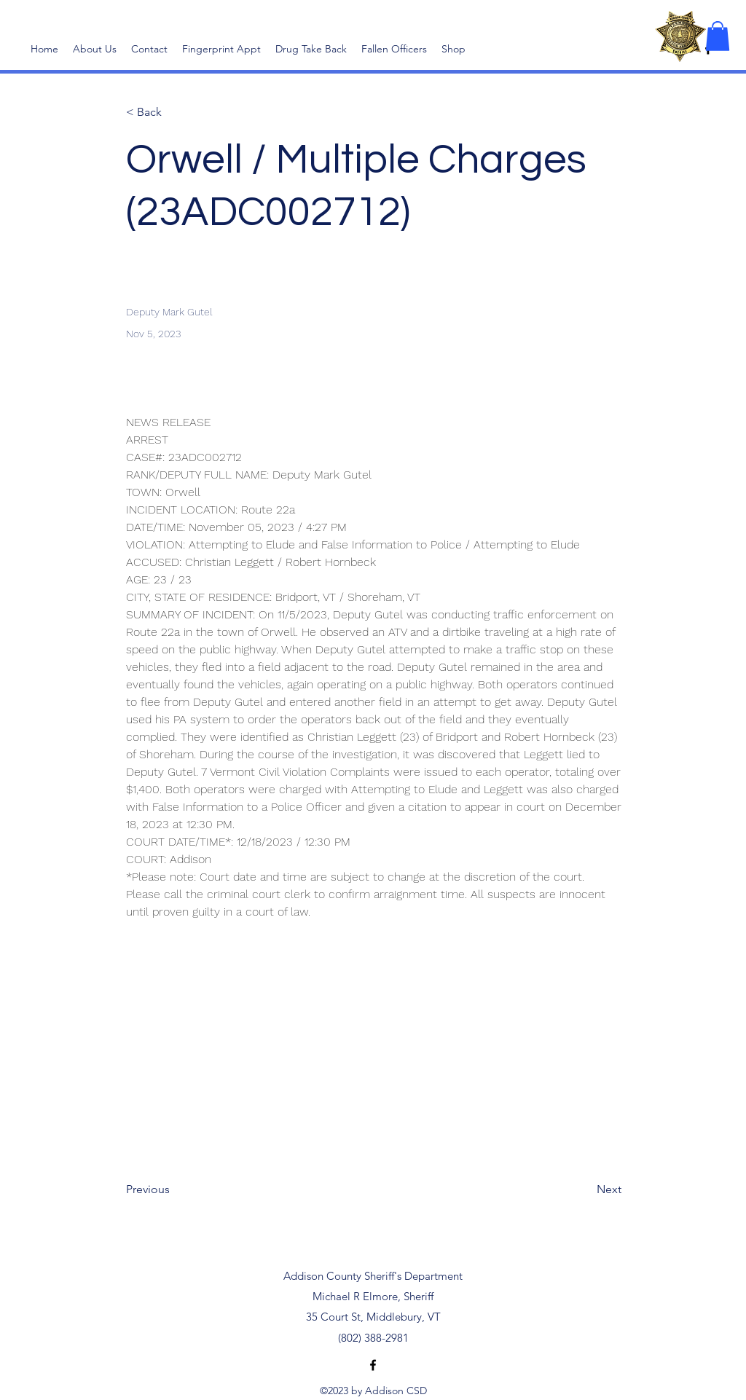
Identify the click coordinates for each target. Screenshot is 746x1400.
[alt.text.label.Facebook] (373, 1365)
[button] (717, 36)
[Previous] (174, 1189)
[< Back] (174, 112)
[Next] (585, 1189)
